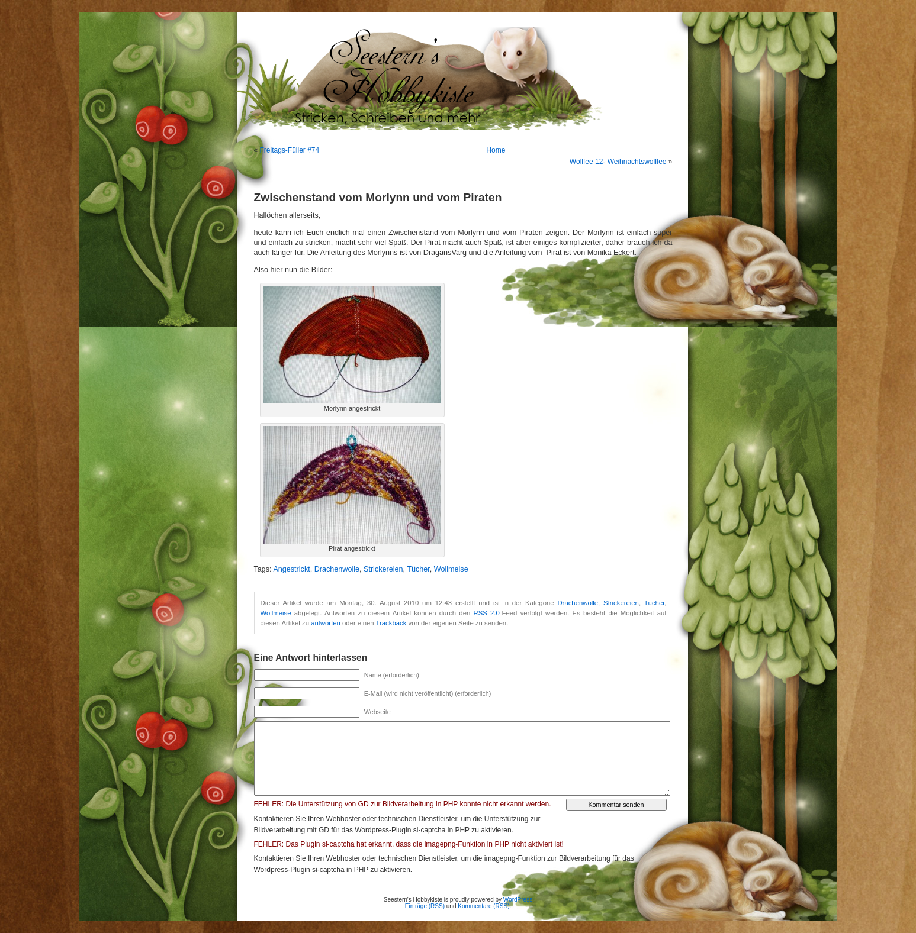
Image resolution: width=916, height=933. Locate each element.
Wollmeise (451, 569)
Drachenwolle (336, 569)
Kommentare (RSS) (483, 906)
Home (495, 150)
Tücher (418, 569)
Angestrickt (291, 569)
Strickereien (383, 569)
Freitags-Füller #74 (290, 150)
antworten (325, 623)
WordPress (517, 899)
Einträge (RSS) (425, 906)
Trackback (391, 623)
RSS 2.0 (487, 612)
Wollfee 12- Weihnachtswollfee (618, 161)
